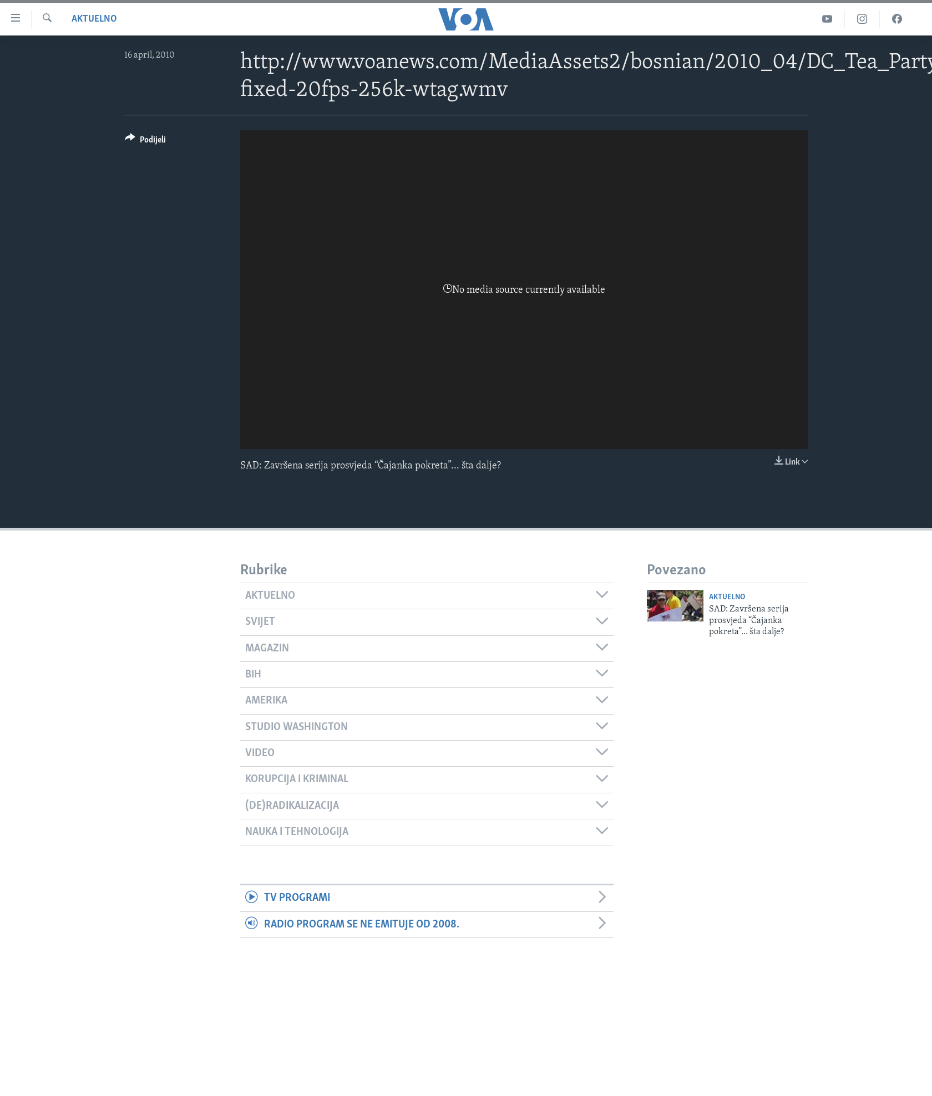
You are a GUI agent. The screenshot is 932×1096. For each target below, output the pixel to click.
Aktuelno (94, 19)
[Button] (145, 141)
